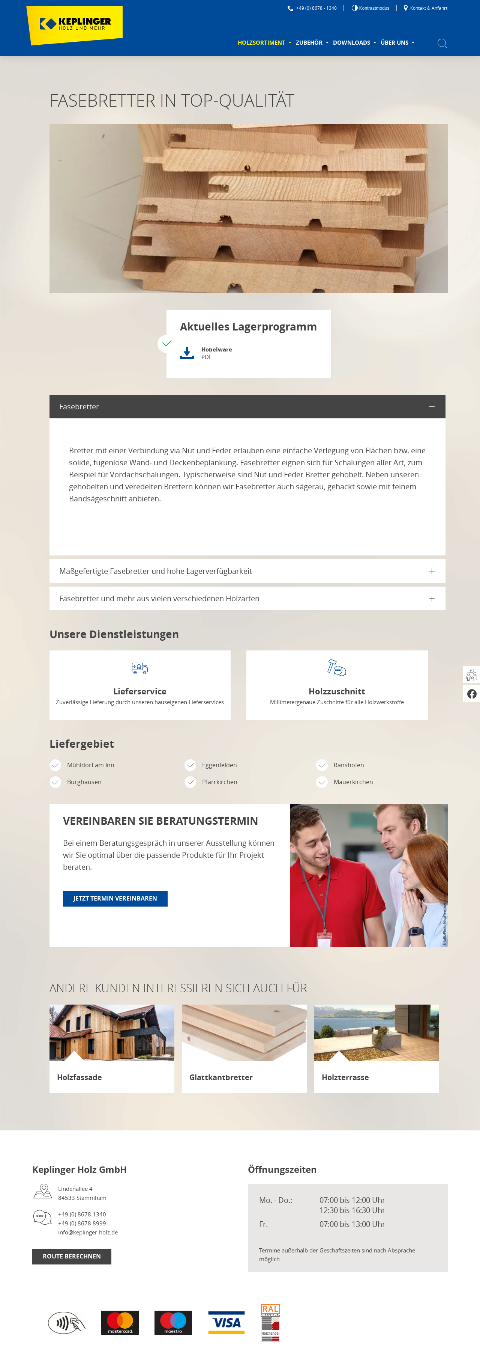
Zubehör (309, 43)
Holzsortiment (261, 43)
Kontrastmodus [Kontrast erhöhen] (373, 8)
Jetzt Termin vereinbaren (115, 898)
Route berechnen (72, 1256)
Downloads (351, 43)
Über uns (394, 43)
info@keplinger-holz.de (88, 1232)
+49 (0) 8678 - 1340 (312, 8)
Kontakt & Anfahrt (425, 8)
